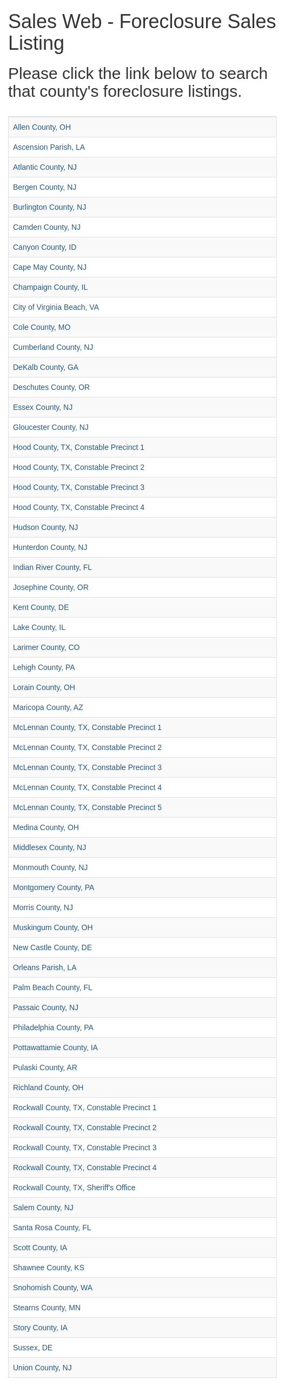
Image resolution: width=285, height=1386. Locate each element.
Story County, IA (40, 1327)
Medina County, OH (46, 827)
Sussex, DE (32, 1347)
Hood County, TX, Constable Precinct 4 (78, 507)
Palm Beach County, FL (52, 987)
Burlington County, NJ (49, 207)
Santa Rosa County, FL (52, 1227)
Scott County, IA (40, 1247)
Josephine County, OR (51, 587)
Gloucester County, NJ (51, 427)
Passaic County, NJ (45, 1007)
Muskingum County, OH (53, 927)
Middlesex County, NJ (49, 847)
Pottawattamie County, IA (55, 1047)
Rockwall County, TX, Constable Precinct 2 (85, 1127)
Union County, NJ (42, 1367)
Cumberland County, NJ (53, 347)
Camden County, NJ (47, 227)
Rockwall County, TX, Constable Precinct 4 (85, 1167)
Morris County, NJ (43, 907)
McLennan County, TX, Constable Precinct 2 (87, 747)
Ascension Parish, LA (49, 147)
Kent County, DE (41, 607)
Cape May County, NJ (50, 267)
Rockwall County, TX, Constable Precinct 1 (85, 1107)
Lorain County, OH (44, 687)
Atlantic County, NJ (45, 167)
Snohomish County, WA (52, 1287)
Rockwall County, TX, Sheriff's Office (74, 1187)
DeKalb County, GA (45, 367)
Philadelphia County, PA (53, 1027)
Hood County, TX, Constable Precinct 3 (78, 487)
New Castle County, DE (52, 947)
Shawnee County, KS (48, 1267)
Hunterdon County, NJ (50, 547)
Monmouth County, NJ (50, 867)
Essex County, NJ (42, 407)
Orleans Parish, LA (45, 967)
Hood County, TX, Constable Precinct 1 (78, 447)
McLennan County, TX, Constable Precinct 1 (87, 727)
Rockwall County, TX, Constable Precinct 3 (85, 1147)
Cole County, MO (41, 327)
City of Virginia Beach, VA (56, 307)
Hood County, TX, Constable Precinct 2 (78, 467)
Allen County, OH (42, 127)
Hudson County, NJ (45, 527)
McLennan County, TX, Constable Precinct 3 (87, 767)
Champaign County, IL (50, 287)
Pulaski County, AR (45, 1067)
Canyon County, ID (44, 247)
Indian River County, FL (52, 567)
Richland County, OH (48, 1087)
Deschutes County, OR (51, 387)
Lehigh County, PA (44, 667)
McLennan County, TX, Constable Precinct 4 (87, 787)
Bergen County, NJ (44, 187)
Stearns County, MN (47, 1307)
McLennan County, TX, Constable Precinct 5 (87, 807)
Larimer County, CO (46, 647)
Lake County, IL (39, 627)
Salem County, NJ (43, 1207)
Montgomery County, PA (53, 887)
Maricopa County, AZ (48, 707)
